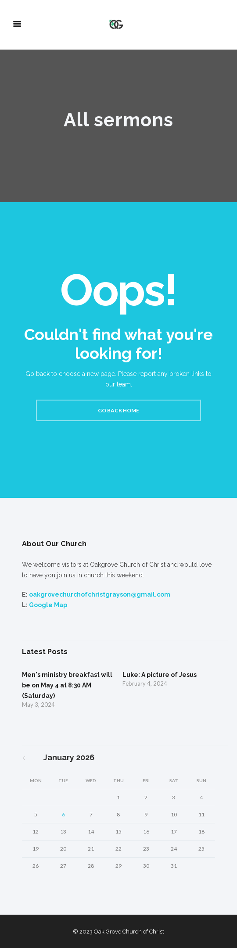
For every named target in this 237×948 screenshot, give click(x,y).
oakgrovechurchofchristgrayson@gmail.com (99, 594)
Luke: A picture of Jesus (159, 674)
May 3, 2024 (38, 704)
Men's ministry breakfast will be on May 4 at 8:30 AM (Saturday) (67, 685)
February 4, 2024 (144, 683)
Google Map (48, 604)
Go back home (118, 410)
